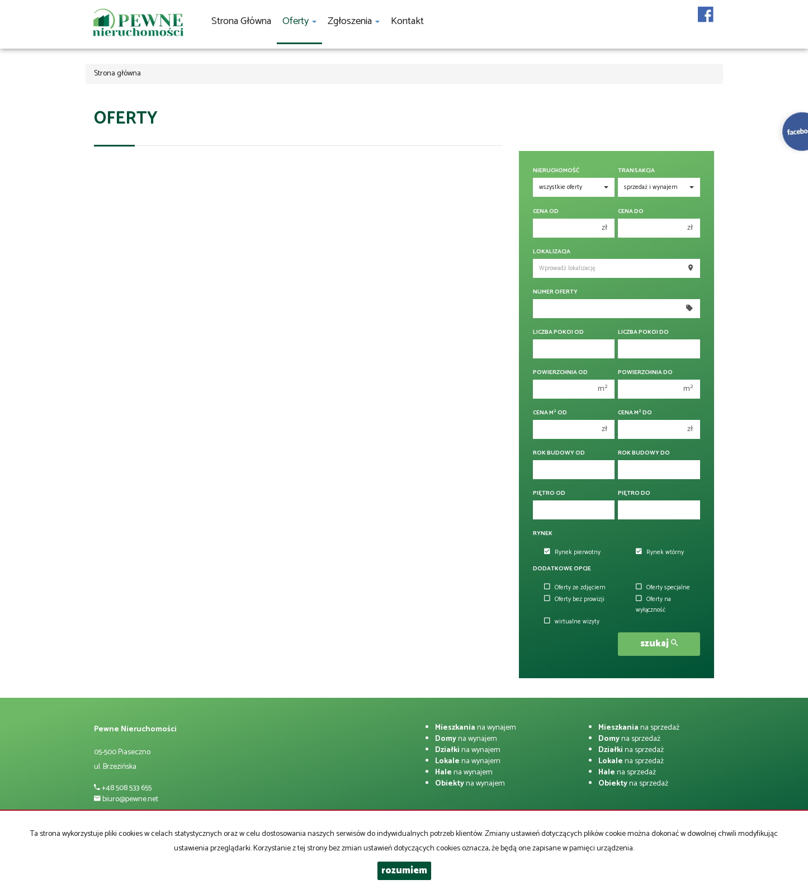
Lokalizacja (551, 252)
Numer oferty (555, 292)
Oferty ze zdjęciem (575, 588)
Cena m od (550, 413)
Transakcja (636, 171)
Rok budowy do (644, 453)
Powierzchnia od (560, 372)
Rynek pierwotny (572, 552)
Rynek (542, 533)
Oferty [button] (299, 21)
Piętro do (634, 493)
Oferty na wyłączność (653, 604)
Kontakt (407, 21)
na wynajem (475, 727)
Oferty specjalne (663, 588)
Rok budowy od (559, 453)
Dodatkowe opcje (562, 569)
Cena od (546, 211)
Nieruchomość (556, 171)
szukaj (659, 643)
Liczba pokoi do (643, 332)
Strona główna (241, 21)
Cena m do (635, 413)
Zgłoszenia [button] (354, 21)
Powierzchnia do (645, 372)
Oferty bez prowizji (574, 599)
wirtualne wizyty (571, 622)
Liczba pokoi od (558, 332)
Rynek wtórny (660, 552)
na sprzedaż (638, 727)
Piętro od (549, 493)
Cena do (631, 211)
